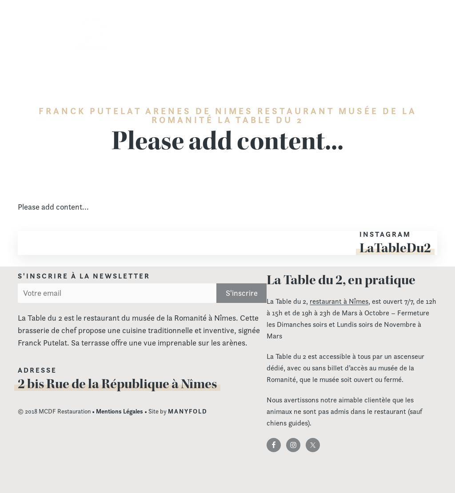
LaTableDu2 (395, 248)
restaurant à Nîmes (339, 301)
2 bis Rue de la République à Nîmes (117, 384)
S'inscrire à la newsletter (84, 276)
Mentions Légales (119, 411)
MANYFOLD (188, 411)
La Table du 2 (82, 39)
